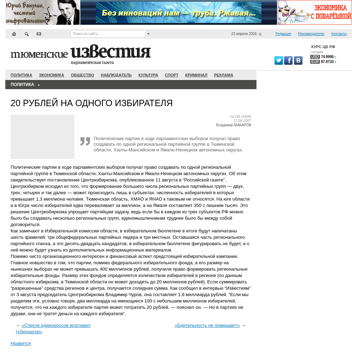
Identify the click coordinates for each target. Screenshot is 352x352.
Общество (82, 75)
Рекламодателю (311, 34)
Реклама (223, 75)
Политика (21, 75)
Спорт (171, 75)
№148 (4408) (240, 117)
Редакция (283, 34)
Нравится (21, 343)
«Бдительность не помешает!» (207, 325)
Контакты (339, 34)
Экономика (51, 75)
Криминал (196, 75)
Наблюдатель (116, 75)
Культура (148, 75)
